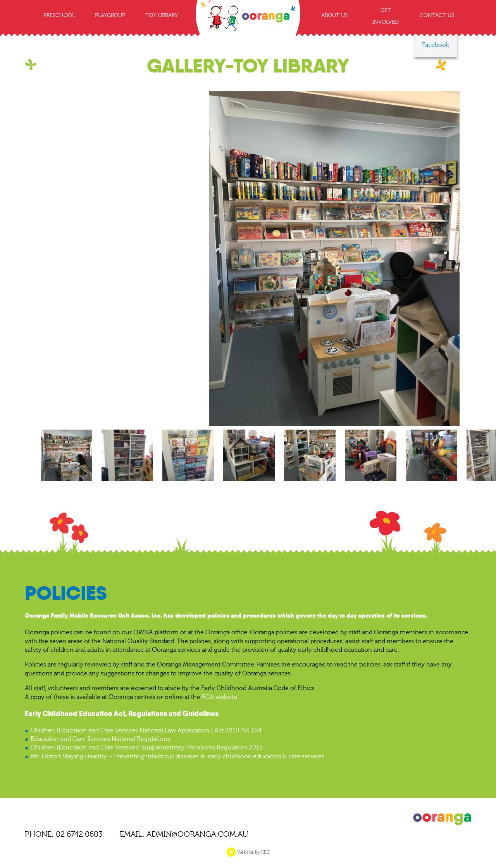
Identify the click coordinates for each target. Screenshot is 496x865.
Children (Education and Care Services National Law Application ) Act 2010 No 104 (146, 730)
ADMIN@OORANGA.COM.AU (197, 834)
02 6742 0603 (79, 834)
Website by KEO (248, 852)
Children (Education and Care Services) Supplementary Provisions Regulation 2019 (147, 747)
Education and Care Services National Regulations (100, 739)
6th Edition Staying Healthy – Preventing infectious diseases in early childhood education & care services (177, 756)
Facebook (435, 44)
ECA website (219, 697)
